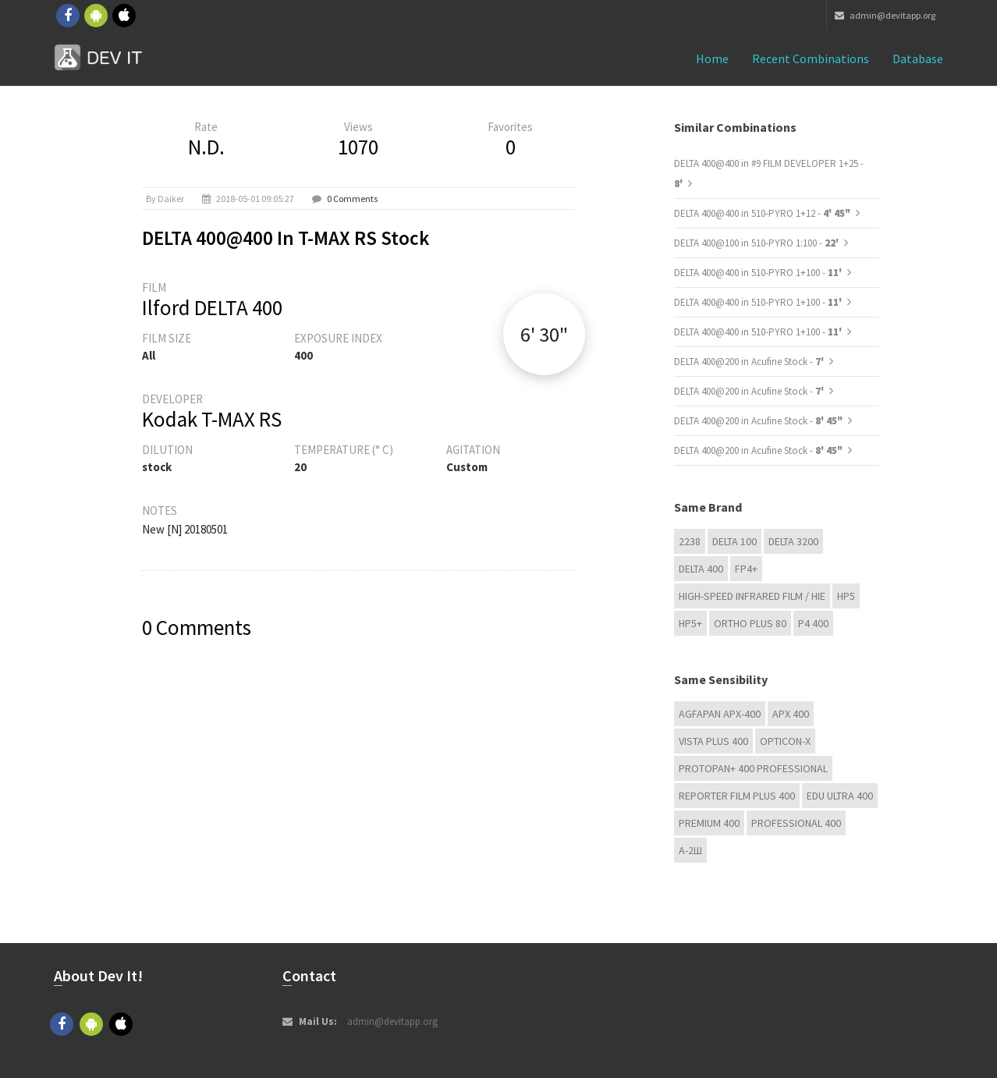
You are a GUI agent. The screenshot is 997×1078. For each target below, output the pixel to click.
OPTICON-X (785, 741)
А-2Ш (690, 850)
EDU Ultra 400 (840, 796)
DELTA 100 (734, 541)
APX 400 (790, 714)
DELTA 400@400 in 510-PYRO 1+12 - (762, 213)
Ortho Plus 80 (750, 623)
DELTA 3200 (793, 541)
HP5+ (690, 623)
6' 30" (544, 334)
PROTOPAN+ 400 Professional (753, 768)
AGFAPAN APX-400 (720, 714)
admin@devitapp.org (885, 15)
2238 (690, 541)
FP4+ (746, 569)
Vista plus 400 (713, 741)
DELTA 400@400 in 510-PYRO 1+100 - (759, 272)
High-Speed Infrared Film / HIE (752, 596)
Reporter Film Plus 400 (737, 796)
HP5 (846, 596)
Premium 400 (709, 823)
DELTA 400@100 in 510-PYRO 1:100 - (757, 243)
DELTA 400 (701, 569)
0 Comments (352, 198)
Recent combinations (810, 58)
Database (917, 58)
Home (712, 58)
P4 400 (813, 623)
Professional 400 (796, 823)
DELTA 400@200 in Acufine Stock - (750, 361)
